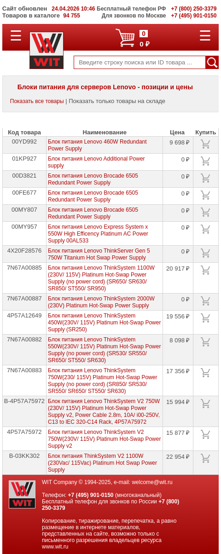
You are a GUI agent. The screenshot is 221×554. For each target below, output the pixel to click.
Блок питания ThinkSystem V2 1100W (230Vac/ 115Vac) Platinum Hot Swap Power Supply (102, 463)
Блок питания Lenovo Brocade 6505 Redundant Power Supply (93, 179)
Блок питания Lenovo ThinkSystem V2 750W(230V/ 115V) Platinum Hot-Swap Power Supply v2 (104, 439)
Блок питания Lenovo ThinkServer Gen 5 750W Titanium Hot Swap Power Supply (99, 254)
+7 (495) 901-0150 (90, 495)
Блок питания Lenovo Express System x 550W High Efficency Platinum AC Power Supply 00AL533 (98, 234)
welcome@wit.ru (152, 482)
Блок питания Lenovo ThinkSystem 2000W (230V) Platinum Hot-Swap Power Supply (101, 302)
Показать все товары (37, 101)
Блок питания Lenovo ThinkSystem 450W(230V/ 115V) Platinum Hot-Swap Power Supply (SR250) (104, 322)
